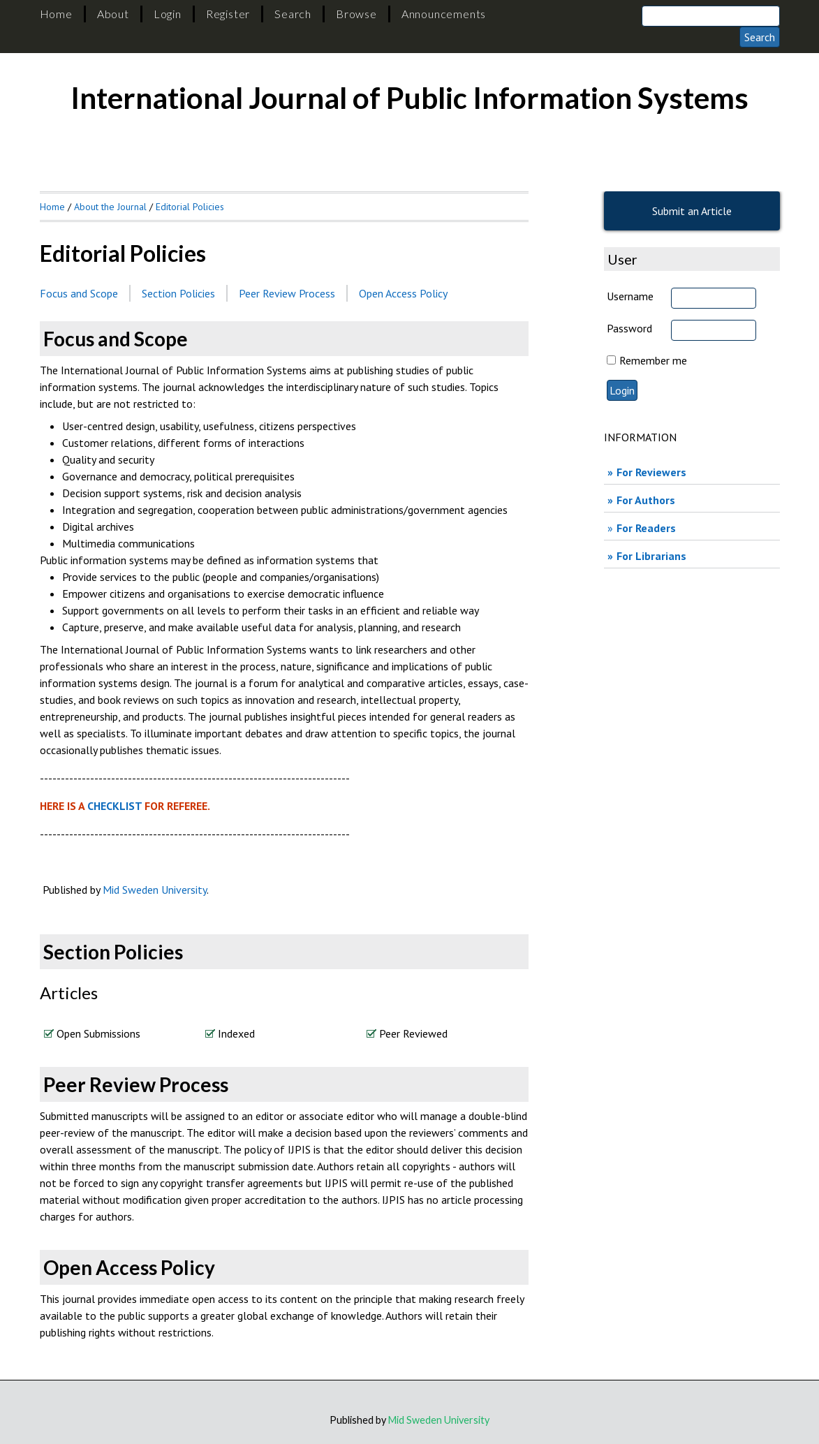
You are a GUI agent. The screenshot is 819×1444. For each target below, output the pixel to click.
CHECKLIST (116, 806)
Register (228, 13)
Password (629, 328)
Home (56, 13)
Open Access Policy (403, 293)
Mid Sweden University (155, 890)
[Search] (711, 16)
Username (630, 296)
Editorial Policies (190, 206)
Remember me (653, 360)
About (113, 13)
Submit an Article (692, 211)
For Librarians (651, 556)
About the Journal (110, 206)
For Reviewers (651, 472)
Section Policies (178, 293)
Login (168, 13)
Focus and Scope (79, 293)
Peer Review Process (287, 293)
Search (292, 13)
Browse (356, 13)
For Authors (646, 500)
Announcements (443, 13)
